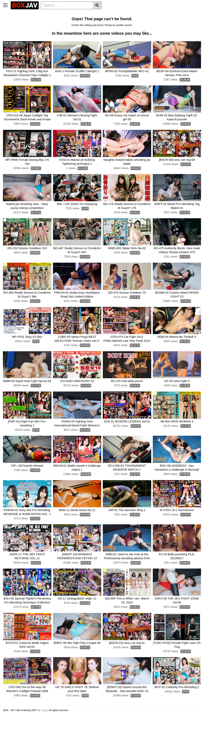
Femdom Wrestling (43, 14)
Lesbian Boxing (151, 14)
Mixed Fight (59, 19)
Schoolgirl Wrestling (144, 30)
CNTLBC (90, 30)
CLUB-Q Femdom (16, 14)
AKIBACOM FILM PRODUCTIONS (26, 30)
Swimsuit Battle (102, 19)
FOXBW (104, 30)
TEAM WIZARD (168, 19)
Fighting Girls (128, 24)
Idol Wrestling (108, 14)
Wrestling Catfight (177, 14)
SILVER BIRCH (105, 24)
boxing (8, 24)
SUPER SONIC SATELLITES (73, 24)
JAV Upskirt (124, 19)
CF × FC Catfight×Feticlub (34, 24)
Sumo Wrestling (36, 19)
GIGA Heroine (79, 19)
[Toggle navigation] (7, 5)
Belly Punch (129, 14)
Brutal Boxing (13, 19)
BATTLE (187, 19)
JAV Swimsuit (145, 19)
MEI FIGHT (147, 24)
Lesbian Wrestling (83, 14)
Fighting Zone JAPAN (66, 30)
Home (64, 14)
